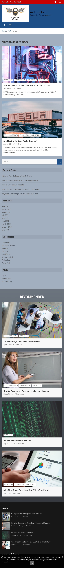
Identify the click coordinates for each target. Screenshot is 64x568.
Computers (8, 80)
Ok (32, 563)
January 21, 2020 (9, 144)
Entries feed (6, 278)
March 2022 (6, 209)
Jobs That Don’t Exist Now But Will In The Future (20, 189)
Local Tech (6, 254)
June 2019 (5, 230)
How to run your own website (13, 185)
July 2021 (5, 215)
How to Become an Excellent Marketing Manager (20, 180)
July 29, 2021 (8, 493)
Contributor (18, 345)
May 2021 (5, 221)
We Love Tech (38, 12)
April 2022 (5, 206)
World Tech (43, 80)
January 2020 (6, 227)
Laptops (5, 251)
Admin (19, 89)
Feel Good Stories (11, 135)
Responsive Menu (54, 2)
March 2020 (6, 224)
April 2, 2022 (8, 345)
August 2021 (6, 212)
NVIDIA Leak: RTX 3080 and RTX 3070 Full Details (27, 85)
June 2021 (5, 218)
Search (59, 162)
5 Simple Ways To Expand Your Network (17, 176)
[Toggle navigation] (10, 25)
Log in (4, 275)
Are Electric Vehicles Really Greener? (20, 141)
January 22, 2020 (9, 89)
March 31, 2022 (9, 394)
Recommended (20, 80)
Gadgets (5, 248)
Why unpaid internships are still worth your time (20, 194)
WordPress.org (7, 281)
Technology (32, 80)
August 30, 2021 (9, 444)
